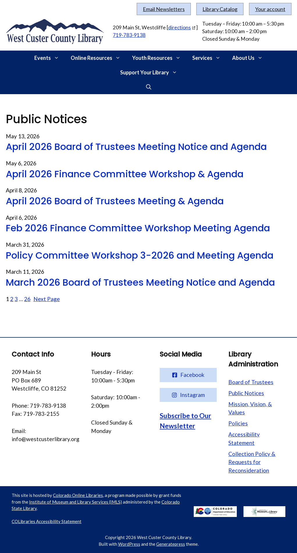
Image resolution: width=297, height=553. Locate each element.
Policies (238, 423)
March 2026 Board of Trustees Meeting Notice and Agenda (140, 282)
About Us (250, 58)
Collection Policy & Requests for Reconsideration (251, 462)
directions (179, 27)
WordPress (129, 544)
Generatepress (170, 544)
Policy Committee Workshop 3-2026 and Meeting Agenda (139, 255)
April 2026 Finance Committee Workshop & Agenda (124, 174)
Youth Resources (159, 58)
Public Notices (246, 393)
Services (209, 58)
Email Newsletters (164, 9)
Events (49, 58)
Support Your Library (151, 72)
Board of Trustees (250, 382)
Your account (270, 9)
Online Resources (98, 58)
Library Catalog (219, 9)
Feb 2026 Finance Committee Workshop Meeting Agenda (138, 228)
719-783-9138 (129, 35)
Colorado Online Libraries (78, 495)
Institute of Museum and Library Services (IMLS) (75, 501)
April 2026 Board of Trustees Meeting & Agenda (115, 201)
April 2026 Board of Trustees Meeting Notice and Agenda (136, 146)
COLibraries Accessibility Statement (46, 521)
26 (27, 299)
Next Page (46, 299)
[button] (58, 58)
